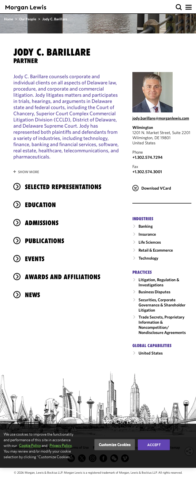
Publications (44, 241)
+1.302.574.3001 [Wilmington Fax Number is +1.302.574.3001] (147, 171)
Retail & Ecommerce (156, 250)
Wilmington (142, 127)
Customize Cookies (115, 444)
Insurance (147, 234)
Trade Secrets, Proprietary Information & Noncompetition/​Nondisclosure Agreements (162, 324)
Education (40, 205)
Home (8, 19)
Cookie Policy (30, 445)
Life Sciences (150, 242)
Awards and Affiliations (62, 277)
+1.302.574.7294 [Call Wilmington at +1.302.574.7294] (147, 157)
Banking (146, 226)
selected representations (63, 187)
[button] (179, 7)
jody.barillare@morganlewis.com (160, 118)
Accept (154, 444)
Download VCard (156, 188)
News (32, 295)
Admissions (41, 223)
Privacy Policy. (61, 445)
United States (151, 353)
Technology (148, 258)
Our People (27, 19)
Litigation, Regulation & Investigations (159, 282)
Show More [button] (28, 172)
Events (34, 259)
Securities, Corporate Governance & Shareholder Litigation (162, 305)
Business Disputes (154, 291)
